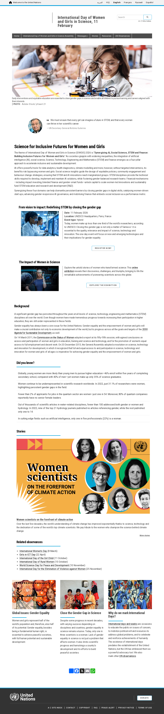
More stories (145, 535)
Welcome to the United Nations (27, 2)
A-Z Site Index (144, 21)
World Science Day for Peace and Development (44, 565)
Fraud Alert (107, 708)
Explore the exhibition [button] (103, 285)
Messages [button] (82, 36)
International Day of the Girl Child (36, 558)
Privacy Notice (126, 708)
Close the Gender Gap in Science (80, 613)
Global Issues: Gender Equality (30, 613)
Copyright (84, 708)
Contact (70, 708)
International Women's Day (33, 551)
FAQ (96, 708)
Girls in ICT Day (27, 554)
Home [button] (16, 36)
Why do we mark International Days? (126, 614)
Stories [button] (95, 36)
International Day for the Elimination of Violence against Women (53, 569)
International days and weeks (122, 624)
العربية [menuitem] (100, 2)
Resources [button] (106, 36)
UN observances (127, 656)
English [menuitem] (116, 2)
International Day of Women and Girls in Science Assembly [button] (48, 36)
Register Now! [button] (103, 248)
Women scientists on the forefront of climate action (45, 519)
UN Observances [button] (122, 36)
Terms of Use (145, 708)
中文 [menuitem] (108, 2)
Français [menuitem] (128, 2)
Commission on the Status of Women (55, 337)
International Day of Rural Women (37, 561)
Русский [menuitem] (138, 2)
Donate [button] (144, 698)
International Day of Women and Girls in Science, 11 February (81, 21)
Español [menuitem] (149, 2)
